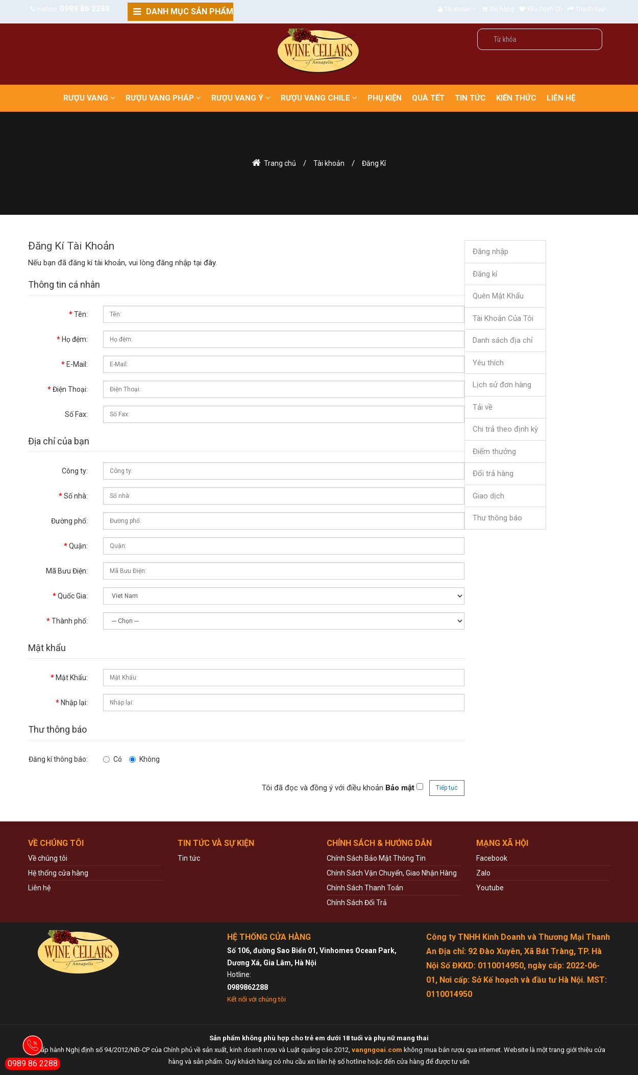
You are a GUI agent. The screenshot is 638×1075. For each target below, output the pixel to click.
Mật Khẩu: (72, 677)
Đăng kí (485, 274)
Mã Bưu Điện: (67, 571)
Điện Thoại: (70, 389)
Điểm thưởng (494, 451)
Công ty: (75, 471)
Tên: (81, 314)
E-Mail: (77, 364)
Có (112, 759)
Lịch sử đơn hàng (502, 384)
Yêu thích (488, 362)
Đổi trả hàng (493, 473)
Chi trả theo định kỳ (505, 429)
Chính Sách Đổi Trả (357, 902)
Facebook (491, 858)
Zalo (483, 873)
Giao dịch (488, 496)
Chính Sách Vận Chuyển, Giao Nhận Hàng (392, 873)
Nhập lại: (74, 702)
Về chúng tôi (47, 858)
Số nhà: (76, 496)
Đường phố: (69, 521)
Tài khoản (329, 163)
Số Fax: (76, 414)
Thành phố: (70, 621)
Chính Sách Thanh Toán (365, 888)
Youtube (490, 888)
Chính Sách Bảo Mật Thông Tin (376, 858)
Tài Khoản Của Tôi (503, 318)
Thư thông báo (497, 517)
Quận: (78, 546)
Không (144, 759)
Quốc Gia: (73, 596)
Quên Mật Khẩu (498, 296)
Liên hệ (39, 888)
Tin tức (189, 858)
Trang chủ (280, 163)
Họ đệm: (75, 339)
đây (209, 262)
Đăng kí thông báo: (58, 759)
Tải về (483, 407)
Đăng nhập (490, 251)
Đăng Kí (374, 163)
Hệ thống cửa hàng (58, 873)
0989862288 (247, 987)
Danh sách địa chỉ (503, 340)
